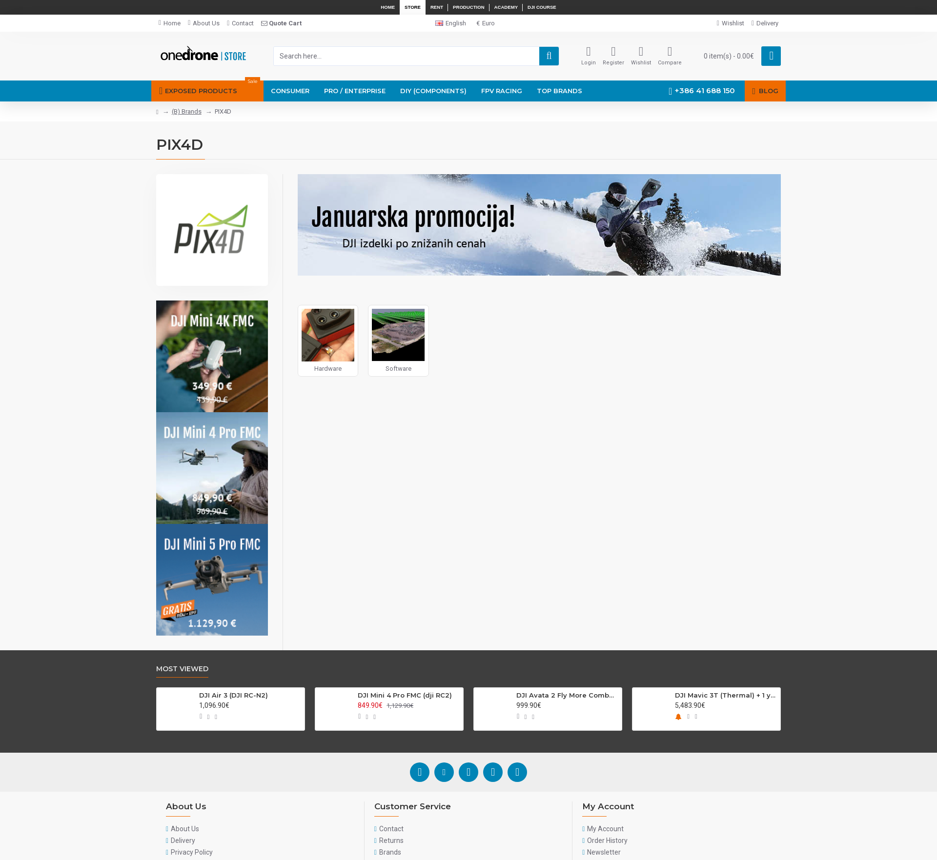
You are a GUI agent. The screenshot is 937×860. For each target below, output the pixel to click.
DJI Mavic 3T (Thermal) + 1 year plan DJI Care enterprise (726, 695)
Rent (436, 7)
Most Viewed (182, 669)
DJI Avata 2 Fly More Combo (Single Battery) (567, 695)
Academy (506, 7)
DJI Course (542, 7)
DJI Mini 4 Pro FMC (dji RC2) (405, 695)
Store (413, 7)
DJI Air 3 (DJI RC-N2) (233, 695)
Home (388, 7)
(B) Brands (187, 111)
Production (469, 7)
